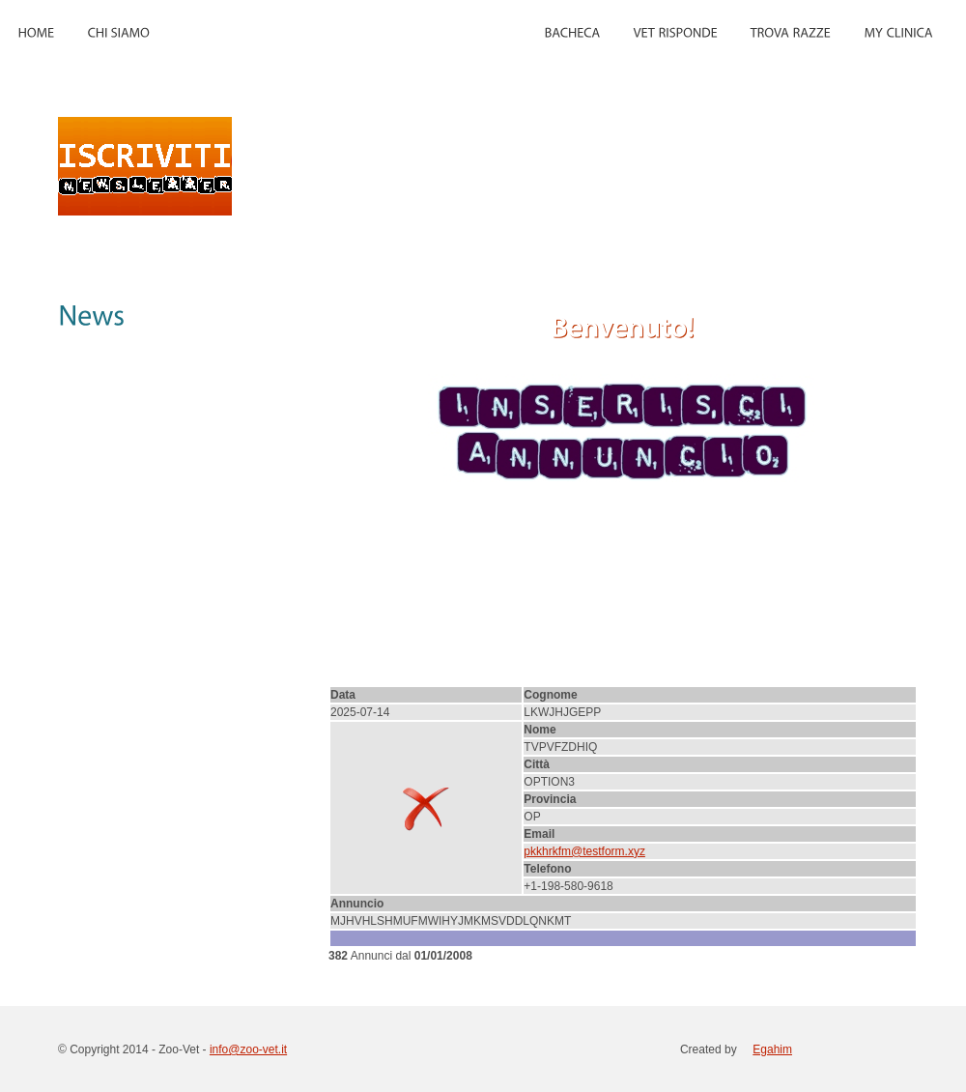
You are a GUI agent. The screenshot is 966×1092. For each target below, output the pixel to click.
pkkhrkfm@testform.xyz (584, 851)
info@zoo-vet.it (248, 1049)
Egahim (772, 1049)
